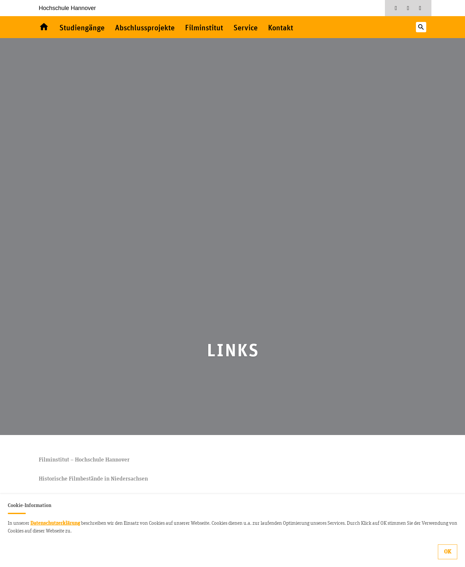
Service (245, 28)
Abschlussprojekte (145, 28)
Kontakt (280, 28)
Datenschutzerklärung (55, 523)
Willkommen (44, 27)
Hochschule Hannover (67, 8)
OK (447, 552)
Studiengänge (82, 28)
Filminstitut (204, 28)
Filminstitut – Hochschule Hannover (84, 460)
